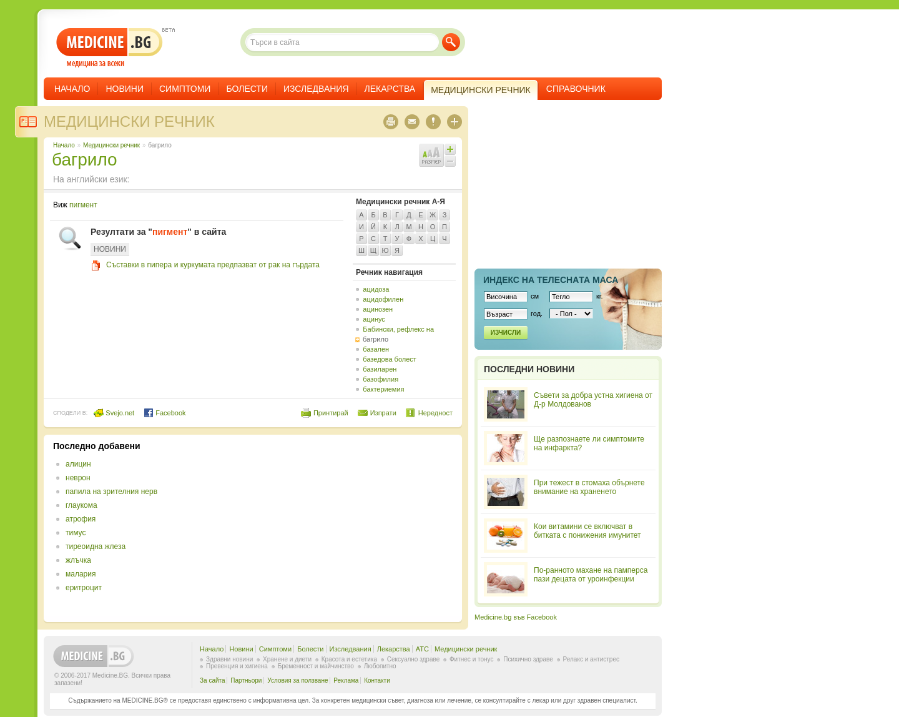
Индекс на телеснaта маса (550, 280)
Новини (125, 89)
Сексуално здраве (413, 659)
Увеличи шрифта (450, 149)
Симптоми (184, 89)
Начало (72, 89)
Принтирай (330, 413)
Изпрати (383, 413)
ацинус (374, 319)
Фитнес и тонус (471, 659)
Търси (451, 42)
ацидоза (376, 289)
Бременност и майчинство (316, 666)
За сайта (212, 680)
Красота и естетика (349, 659)
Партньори (246, 680)
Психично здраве (528, 659)
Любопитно (380, 666)
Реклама (345, 680)
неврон (78, 477)
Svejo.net (114, 413)
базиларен (379, 369)
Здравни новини (229, 659)
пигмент (83, 204)
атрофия (81, 519)
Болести (247, 89)
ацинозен (378, 309)
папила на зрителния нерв (111, 491)
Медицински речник (129, 121)
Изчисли (506, 332)
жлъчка (78, 560)
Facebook (164, 413)
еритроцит (84, 587)
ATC (422, 649)
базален (376, 349)
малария (81, 574)
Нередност (435, 413)
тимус (76, 532)
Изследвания (316, 89)
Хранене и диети (287, 659)
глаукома (81, 505)
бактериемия (383, 389)
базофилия (380, 379)
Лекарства (390, 89)
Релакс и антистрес (591, 659)
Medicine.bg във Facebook (515, 617)
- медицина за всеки (109, 47)
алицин (78, 464)
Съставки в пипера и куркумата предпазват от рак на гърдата (213, 264)
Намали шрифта (450, 161)
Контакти (377, 680)
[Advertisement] (351, 528)
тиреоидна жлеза (95, 546)
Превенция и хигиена (237, 666)
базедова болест (389, 359)
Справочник (576, 89)
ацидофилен (383, 299)
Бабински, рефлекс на (398, 329)
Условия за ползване (297, 680)
